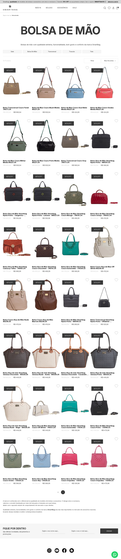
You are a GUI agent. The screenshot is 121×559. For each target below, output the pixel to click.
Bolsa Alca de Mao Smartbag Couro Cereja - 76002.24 (102, 214)
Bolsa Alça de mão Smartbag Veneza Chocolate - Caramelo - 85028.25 (74, 373)
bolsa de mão (32, 51)
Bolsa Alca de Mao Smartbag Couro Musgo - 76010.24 (73, 214)
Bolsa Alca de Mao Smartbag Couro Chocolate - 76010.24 (44, 267)
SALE (75, 8)
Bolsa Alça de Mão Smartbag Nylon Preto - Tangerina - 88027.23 (15, 214)
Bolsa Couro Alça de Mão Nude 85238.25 (16, 320)
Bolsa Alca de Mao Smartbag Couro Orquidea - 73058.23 (102, 479)
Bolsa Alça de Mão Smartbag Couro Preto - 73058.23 (102, 426)
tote (91, 51)
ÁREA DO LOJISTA (113, 1)
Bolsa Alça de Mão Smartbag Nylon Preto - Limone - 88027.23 (45, 214)
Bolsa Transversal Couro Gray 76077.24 (73, 161)
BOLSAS (49, 8)
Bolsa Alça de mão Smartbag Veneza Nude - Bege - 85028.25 (16, 426)
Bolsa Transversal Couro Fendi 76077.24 (16, 108)
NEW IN (38, 8)
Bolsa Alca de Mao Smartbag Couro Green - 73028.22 (15, 479)
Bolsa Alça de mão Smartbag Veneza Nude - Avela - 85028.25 (45, 373)
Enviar (109, 531)
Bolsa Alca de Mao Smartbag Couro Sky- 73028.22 (44, 479)
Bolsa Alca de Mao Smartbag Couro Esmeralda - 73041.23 (73, 426)
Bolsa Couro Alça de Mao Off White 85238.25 (102, 267)
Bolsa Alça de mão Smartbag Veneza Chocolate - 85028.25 (15, 373)
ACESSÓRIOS (62, 8)
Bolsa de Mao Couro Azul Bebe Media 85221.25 (74, 108)
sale (12, 51)
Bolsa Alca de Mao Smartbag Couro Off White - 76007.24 (44, 426)
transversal (52, 51)
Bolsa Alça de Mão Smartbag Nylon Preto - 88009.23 (73, 320)
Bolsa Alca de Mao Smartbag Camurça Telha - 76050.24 (15, 267)
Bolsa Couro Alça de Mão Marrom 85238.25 (42, 320)
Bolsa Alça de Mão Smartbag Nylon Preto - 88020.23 (102, 161)
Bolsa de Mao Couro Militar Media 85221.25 (14, 161)
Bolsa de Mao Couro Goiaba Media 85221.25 (102, 108)
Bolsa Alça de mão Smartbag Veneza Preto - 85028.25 (102, 373)
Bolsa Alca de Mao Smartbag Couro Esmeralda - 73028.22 (73, 267)
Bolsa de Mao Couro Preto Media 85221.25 (46, 161)
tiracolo (72, 51)
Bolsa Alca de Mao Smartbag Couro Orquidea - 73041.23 (73, 479)
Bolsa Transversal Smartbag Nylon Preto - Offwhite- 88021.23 (102, 320)
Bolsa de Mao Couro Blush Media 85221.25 (46, 108)
